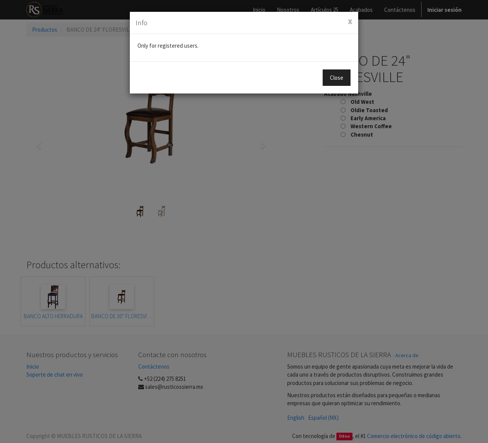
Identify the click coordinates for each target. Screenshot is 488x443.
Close (336, 77)
